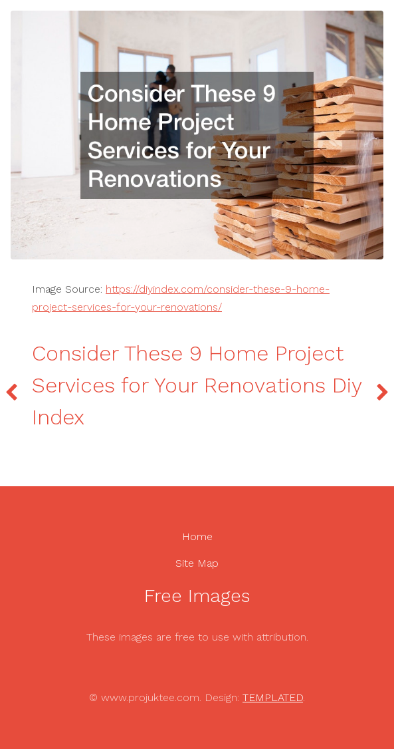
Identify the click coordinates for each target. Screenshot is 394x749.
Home (197, 536)
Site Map (197, 563)
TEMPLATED (273, 697)
